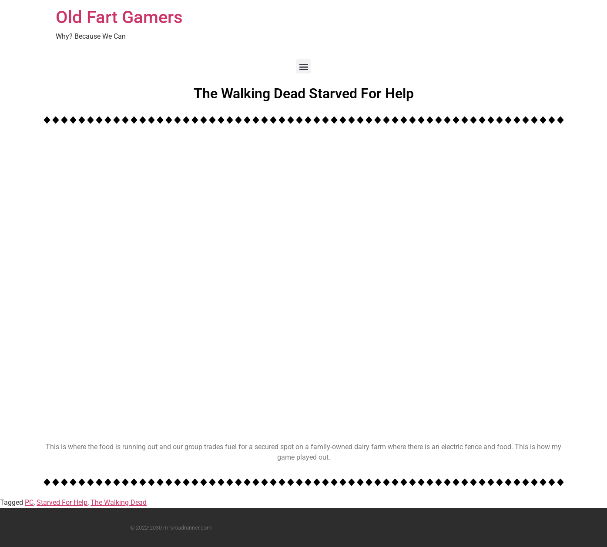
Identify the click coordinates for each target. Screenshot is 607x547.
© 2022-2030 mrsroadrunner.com (171, 527)
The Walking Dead (119, 502)
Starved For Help (62, 502)
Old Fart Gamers (119, 17)
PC (29, 502)
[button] (303, 66)
